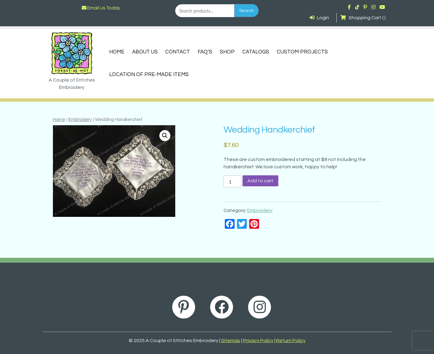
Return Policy (291, 340)
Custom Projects (302, 52)
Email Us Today (101, 7)
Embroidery (80, 119)
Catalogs (255, 52)
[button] (164, 135)
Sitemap (230, 340)
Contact (177, 52)
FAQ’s (205, 52)
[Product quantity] (232, 181)
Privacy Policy (258, 340)
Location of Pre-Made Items (149, 74)
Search (246, 10)
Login (319, 17)
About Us (145, 52)
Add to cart (260, 180)
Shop (227, 52)
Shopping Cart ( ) (362, 17)
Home (116, 52)
